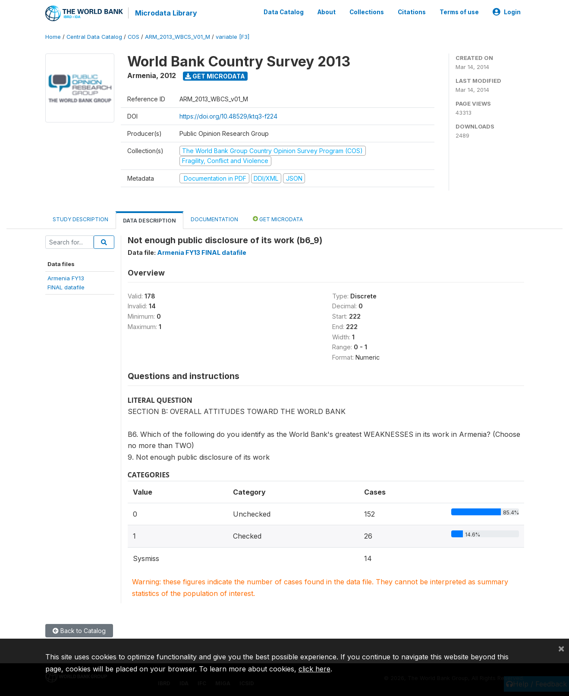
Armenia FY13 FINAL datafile (201, 252)
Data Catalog (284, 12)
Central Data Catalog (94, 36)
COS (133, 36)
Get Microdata (215, 75)
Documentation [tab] (214, 219)
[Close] (561, 648)
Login (507, 12)
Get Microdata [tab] (278, 218)
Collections (366, 12)
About (327, 12)
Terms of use (459, 12)
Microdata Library (166, 13)
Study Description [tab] (80, 219)
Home (53, 36)
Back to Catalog (79, 630)
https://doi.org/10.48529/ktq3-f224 (228, 115)
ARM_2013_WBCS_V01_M (177, 36)
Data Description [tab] (149, 220)
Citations (412, 12)
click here (314, 669)
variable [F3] (232, 36)
